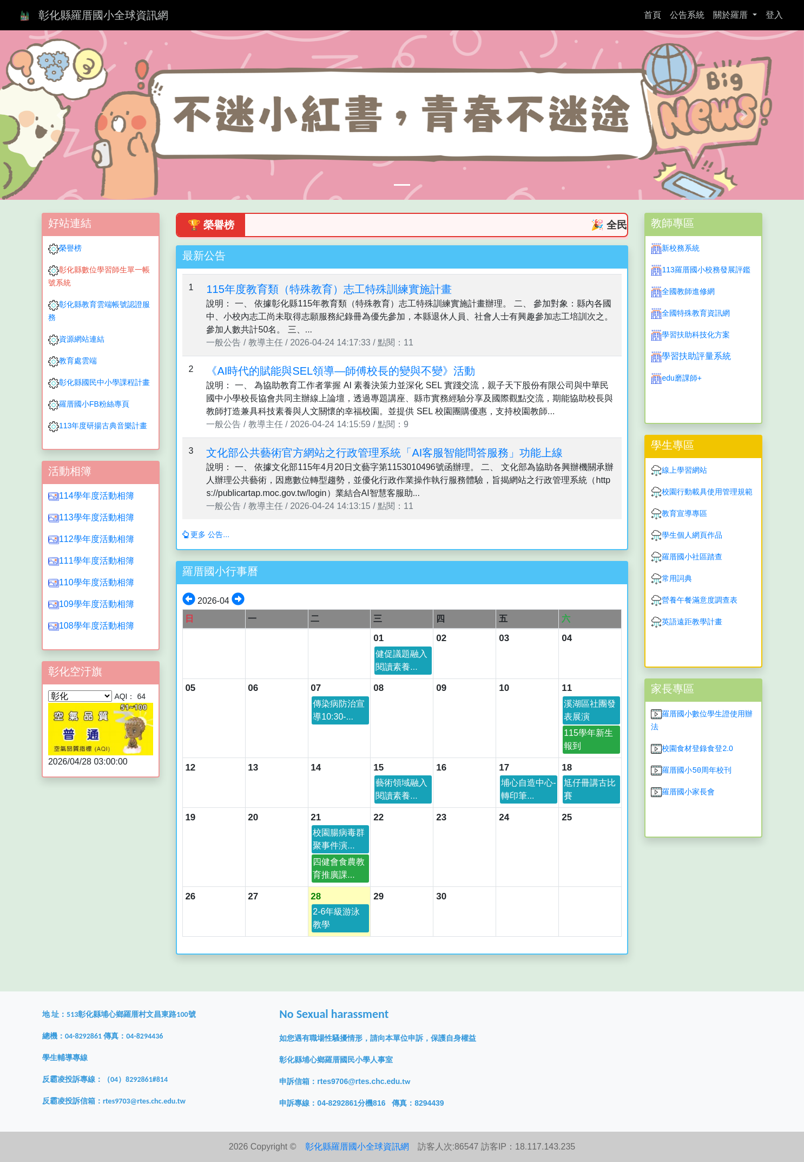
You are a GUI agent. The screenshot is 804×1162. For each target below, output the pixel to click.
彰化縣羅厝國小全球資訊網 (103, 15)
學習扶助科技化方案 (696, 334)
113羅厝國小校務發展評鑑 (706, 269)
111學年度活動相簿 (96, 560)
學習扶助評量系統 (696, 356)
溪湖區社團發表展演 (590, 710)
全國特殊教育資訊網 (696, 313)
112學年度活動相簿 (96, 539)
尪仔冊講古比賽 (590, 789)
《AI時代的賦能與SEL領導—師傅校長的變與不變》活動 (340, 371)
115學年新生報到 (588, 739)
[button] (60, 115)
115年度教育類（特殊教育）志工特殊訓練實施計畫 (328, 289)
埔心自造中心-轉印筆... (528, 789)
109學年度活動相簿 (96, 604)
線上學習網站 (684, 470)
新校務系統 (681, 248)
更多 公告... (205, 534)
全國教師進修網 (688, 291)
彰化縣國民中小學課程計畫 (104, 382)
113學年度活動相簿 (96, 517)
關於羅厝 (731, 14)
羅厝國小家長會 (688, 791)
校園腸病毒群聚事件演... (339, 839)
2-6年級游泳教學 (336, 918)
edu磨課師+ (682, 378)
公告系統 (687, 14)
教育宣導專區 (684, 513)
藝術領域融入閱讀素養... (401, 789)
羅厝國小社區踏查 (692, 556)
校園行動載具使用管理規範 (707, 491)
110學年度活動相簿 (96, 582)
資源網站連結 (76, 339)
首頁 (654, 13)
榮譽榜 (70, 248)
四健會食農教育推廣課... (339, 868)
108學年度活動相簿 (96, 625)
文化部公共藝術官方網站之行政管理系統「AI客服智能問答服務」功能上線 (384, 453)
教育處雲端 (78, 360)
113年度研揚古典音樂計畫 (103, 425)
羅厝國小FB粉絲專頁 (94, 404)
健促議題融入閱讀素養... (401, 660)
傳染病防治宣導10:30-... (339, 710)
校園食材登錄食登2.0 (697, 748)
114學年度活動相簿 (96, 495)
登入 (774, 14)
